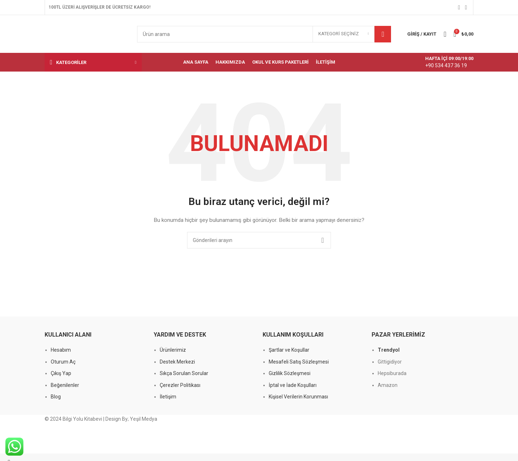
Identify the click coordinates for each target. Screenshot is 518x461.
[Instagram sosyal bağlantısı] (466, 7)
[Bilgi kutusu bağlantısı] (441, 62)
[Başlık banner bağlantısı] (259, 230)
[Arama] (264, 34)
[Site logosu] (85, 33)
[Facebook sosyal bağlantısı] (459, 7)
